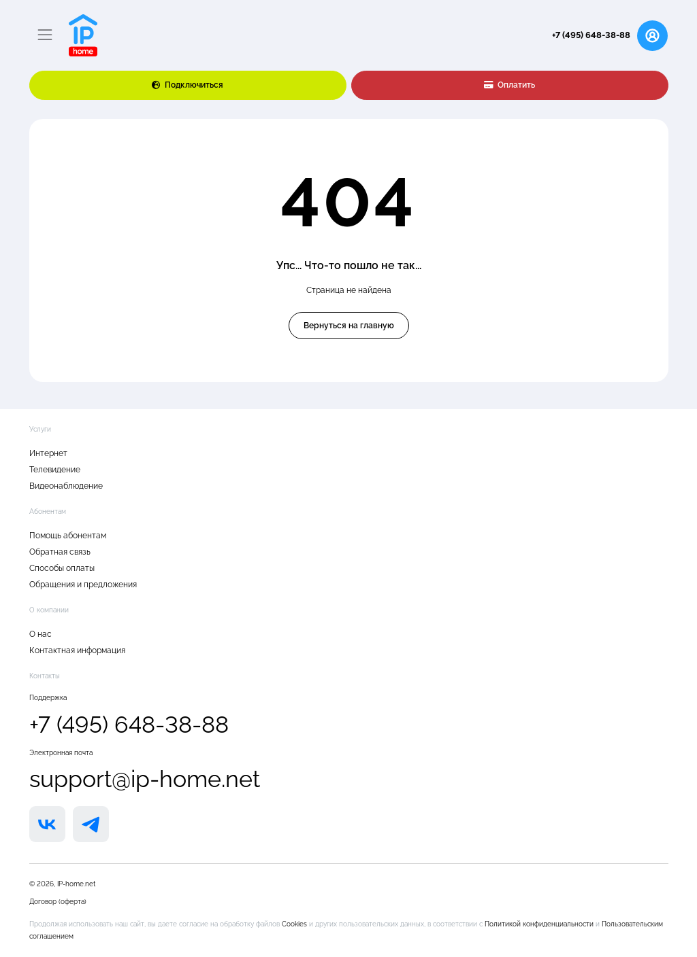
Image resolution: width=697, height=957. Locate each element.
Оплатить (510, 85)
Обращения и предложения (83, 584)
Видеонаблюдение (66, 486)
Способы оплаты (62, 568)
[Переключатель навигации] (45, 35)
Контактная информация (77, 650)
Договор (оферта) (57, 901)
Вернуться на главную (349, 325)
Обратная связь (60, 552)
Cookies (295, 924)
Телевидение (54, 469)
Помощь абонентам (67, 535)
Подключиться (187, 85)
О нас (40, 634)
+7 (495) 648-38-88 (591, 35)
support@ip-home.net (144, 779)
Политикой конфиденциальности (540, 924)
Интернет (48, 453)
